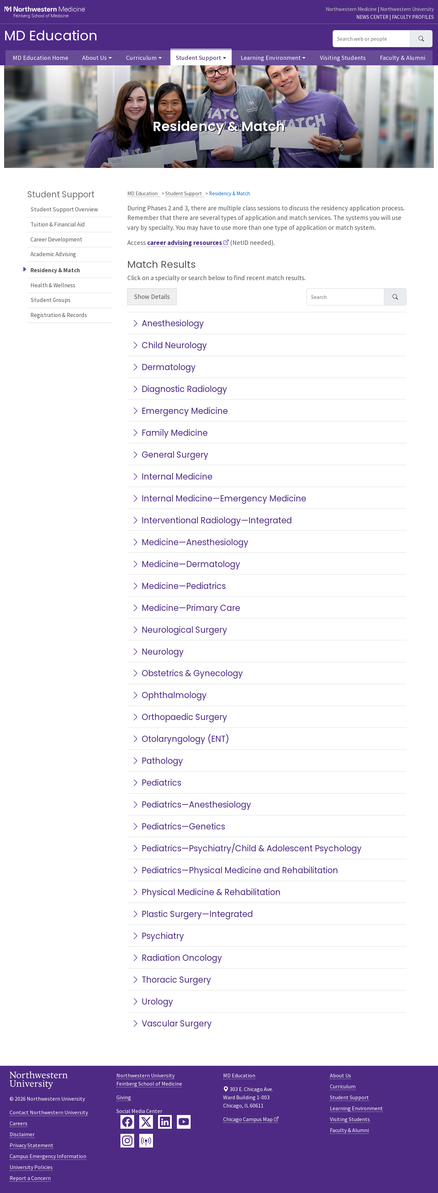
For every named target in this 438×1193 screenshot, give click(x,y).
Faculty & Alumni (402, 58)
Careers (18, 1123)
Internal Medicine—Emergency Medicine (218, 498)
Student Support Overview (64, 209)
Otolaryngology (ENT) (180, 739)
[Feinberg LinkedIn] (165, 1122)
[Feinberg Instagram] (127, 1141)
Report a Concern (30, 1178)
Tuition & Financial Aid (57, 224)
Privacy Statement (31, 1145)
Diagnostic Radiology (179, 389)
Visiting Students (343, 58)
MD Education (51, 35)
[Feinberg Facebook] (127, 1122)
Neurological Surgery (179, 629)
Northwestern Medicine (351, 9)
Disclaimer (22, 1134)
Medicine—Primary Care (185, 608)
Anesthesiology (167, 323)
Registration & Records (58, 315)
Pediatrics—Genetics (178, 826)
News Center (372, 17)
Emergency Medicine (179, 411)
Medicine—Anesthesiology (189, 542)
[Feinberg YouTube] (184, 1122)
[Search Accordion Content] (345, 296)
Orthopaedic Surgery (179, 717)
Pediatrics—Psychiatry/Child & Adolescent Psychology (246, 848)
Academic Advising (53, 254)
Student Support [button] (198, 58)
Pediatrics (156, 782)
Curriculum (343, 1086)
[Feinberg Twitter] (146, 1122)
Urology (152, 1001)
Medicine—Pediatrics (178, 586)
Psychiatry (157, 936)
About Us (340, 1075)
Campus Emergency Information (48, 1156)
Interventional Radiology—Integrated (211, 520)
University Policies (31, 1167)
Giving (123, 1097)
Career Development (56, 239)
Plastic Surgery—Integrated (192, 914)
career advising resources (184, 242)
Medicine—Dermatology (185, 564)
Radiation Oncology (176, 957)
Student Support (183, 193)
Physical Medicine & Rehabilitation (206, 892)
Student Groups (50, 300)
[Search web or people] (371, 38)
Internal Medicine (171, 476)
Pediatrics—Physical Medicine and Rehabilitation (234, 870)
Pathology (157, 760)
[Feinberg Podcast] (146, 1141)
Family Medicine (169, 432)
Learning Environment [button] (271, 58)
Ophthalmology (169, 695)
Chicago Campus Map (248, 1119)
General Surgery (169, 454)
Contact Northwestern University (49, 1112)
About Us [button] (94, 58)
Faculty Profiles (413, 17)
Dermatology (163, 367)
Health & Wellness (52, 285)
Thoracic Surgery (171, 979)
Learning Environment (356, 1108)
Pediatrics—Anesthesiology (191, 804)
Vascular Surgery (171, 1023)
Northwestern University (407, 9)
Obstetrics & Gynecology (187, 673)
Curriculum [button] (141, 58)
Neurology (157, 651)
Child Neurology (169, 345)
